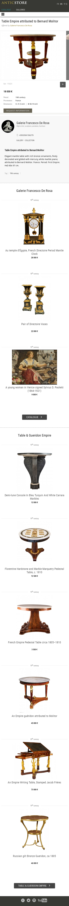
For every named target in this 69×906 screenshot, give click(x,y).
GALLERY (19, 141)
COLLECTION (29, 141)
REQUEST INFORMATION (17, 110)
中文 (66, 4)
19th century (14, 173)
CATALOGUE (6, 9)
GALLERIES (20, 9)
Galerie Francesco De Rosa (32, 123)
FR (58, 4)
